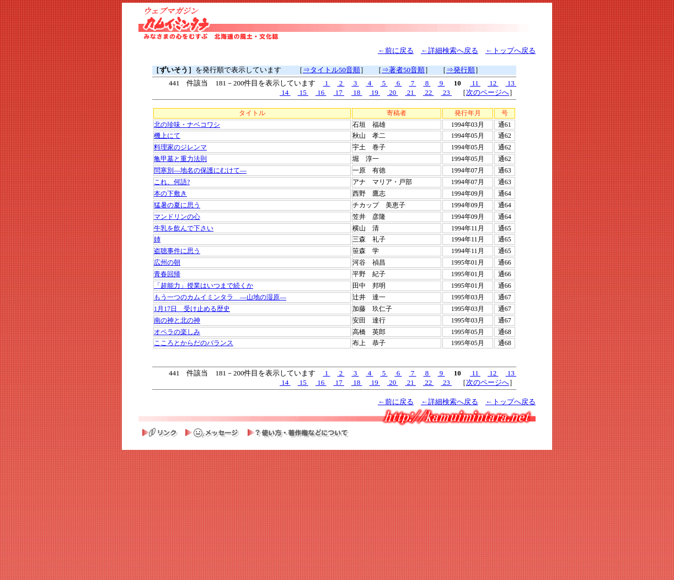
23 (446, 92)
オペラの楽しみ (177, 332)
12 (493, 83)
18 (356, 92)
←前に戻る (396, 50)
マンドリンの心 (177, 217)
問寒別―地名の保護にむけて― (200, 170)
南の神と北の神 (177, 320)
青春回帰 (167, 274)
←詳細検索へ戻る (449, 50)
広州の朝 (167, 262)
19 (375, 92)
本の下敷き (170, 193)
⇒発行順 (460, 70)
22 (428, 92)
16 (321, 92)
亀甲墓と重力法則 (180, 159)
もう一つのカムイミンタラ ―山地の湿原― (220, 297)
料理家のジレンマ (180, 147)
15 (303, 92)
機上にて (167, 135)
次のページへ (487, 92)
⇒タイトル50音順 (331, 70)
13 (511, 83)
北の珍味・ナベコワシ (187, 124)
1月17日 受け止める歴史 (192, 309)
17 (339, 92)
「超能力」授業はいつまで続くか (203, 285)
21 (410, 92)
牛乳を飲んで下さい (183, 228)
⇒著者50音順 (403, 70)
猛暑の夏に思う (177, 205)
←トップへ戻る (510, 50)
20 (392, 92)
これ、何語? (172, 182)
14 (285, 92)
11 (475, 83)
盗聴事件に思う (177, 251)
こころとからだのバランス (193, 343)
